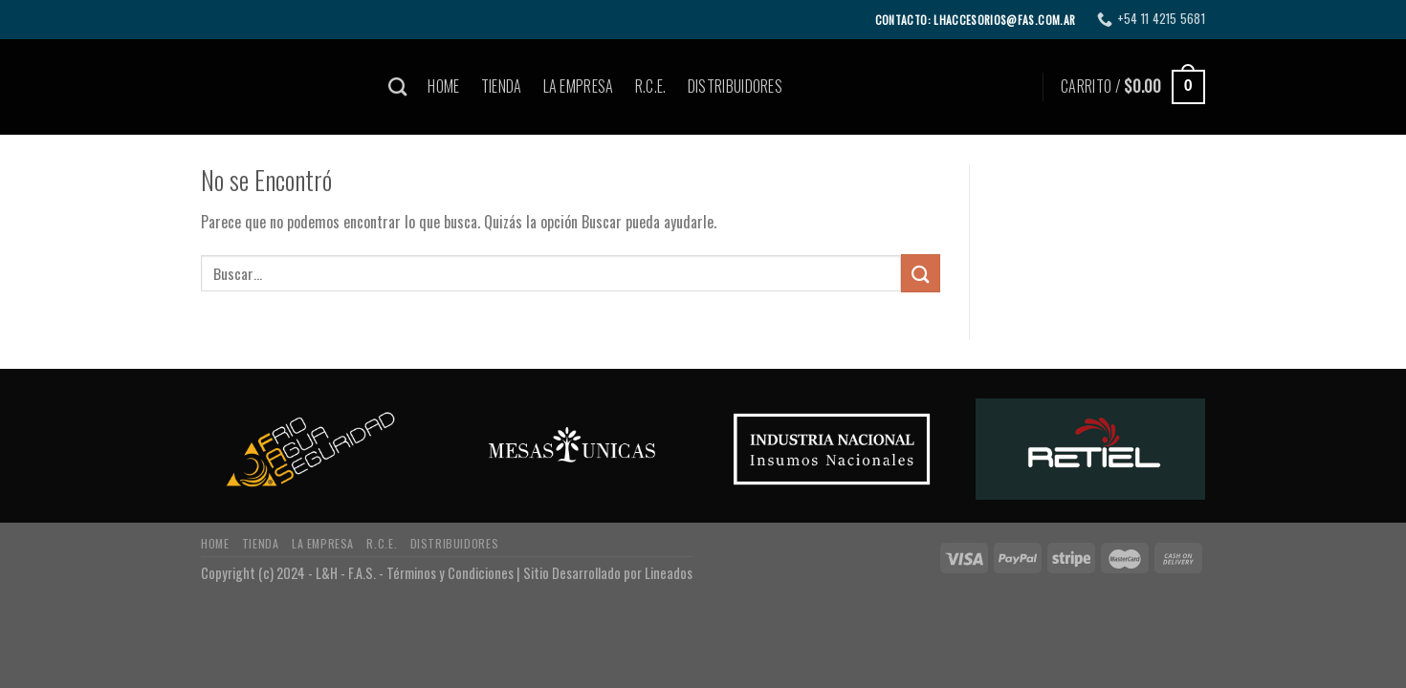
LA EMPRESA (578, 86)
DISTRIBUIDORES (735, 86)
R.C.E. (651, 86)
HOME (443, 86)
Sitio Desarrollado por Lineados (607, 573)
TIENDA (501, 86)
